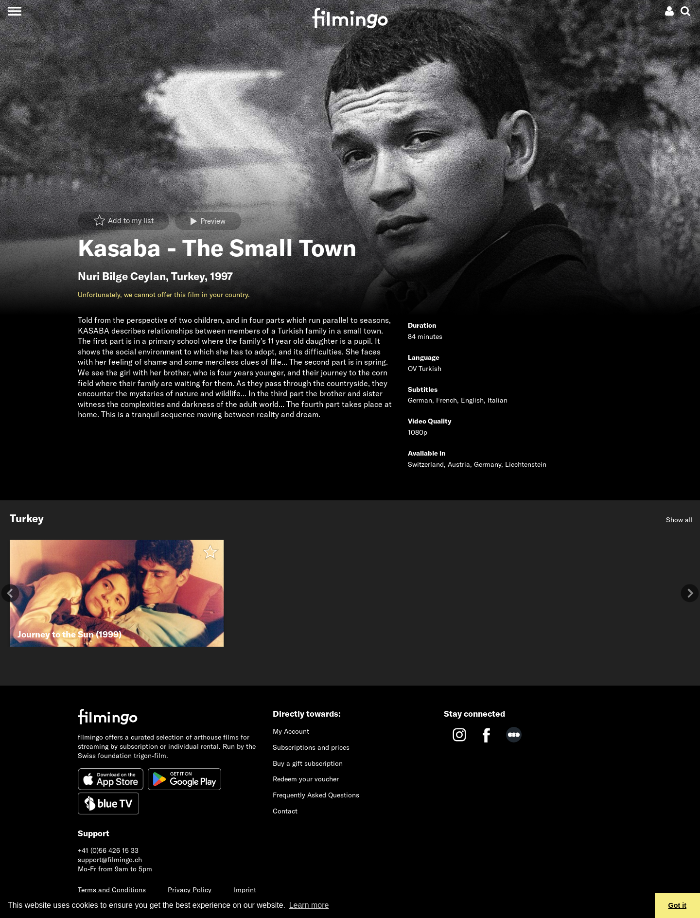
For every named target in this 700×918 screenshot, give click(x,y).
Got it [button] (677, 905)
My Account (291, 731)
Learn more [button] (309, 905)
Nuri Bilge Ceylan (122, 276)
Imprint (245, 889)
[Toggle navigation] (14, 11)
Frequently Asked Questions (316, 795)
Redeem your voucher (306, 779)
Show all (679, 519)
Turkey (188, 276)
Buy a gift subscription (308, 763)
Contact (285, 811)
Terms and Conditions (112, 889)
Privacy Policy (189, 889)
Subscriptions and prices (311, 747)
